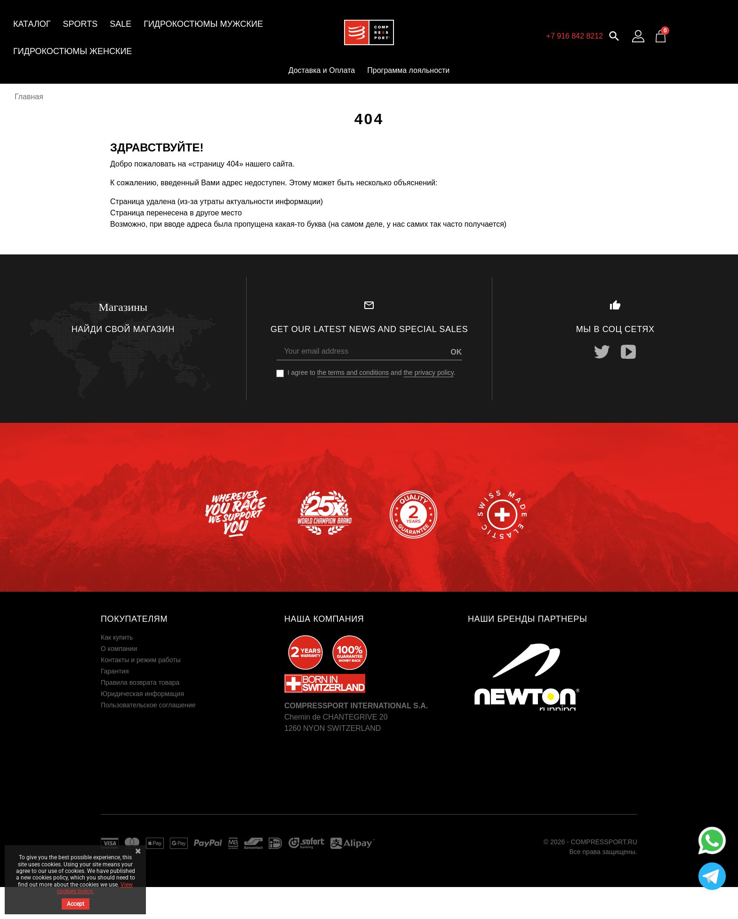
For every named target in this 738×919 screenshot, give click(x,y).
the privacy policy (428, 372)
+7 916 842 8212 (574, 36)
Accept (75, 904)
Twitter (602, 351)
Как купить (117, 637)
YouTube (628, 351)
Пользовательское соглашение (148, 705)
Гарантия (115, 671)
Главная (29, 97)
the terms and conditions (353, 372)
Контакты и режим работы (141, 660)
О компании (119, 648)
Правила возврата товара (140, 682)
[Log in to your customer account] (638, 36)
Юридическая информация (142, 693)
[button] (614, 35)
